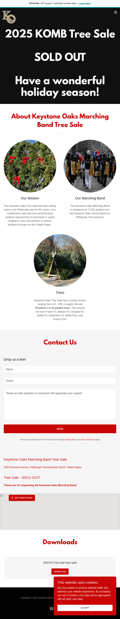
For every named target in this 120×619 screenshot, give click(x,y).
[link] (9, 12)
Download (60, 571)
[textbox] (60, 369)
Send (60, 429)
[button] (115, 12)
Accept (85, 608)
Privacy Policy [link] (70, 440)
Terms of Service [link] (87, 440)
